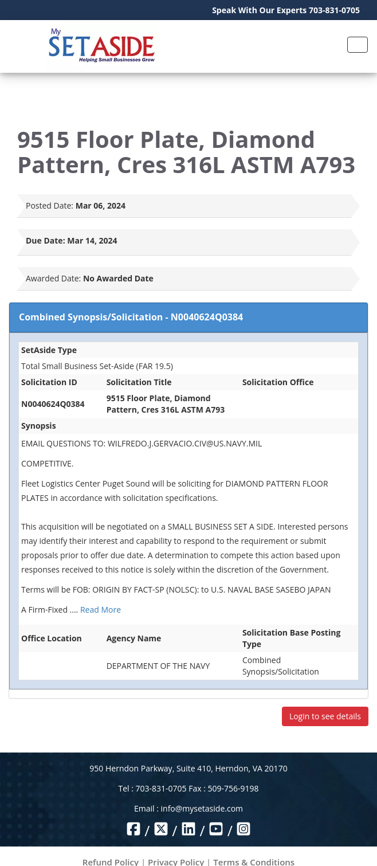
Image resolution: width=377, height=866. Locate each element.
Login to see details (325, 716)
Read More (100, 609)
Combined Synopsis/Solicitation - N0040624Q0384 (131, 317)
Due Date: (45, 240)
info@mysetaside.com (202, 808)
